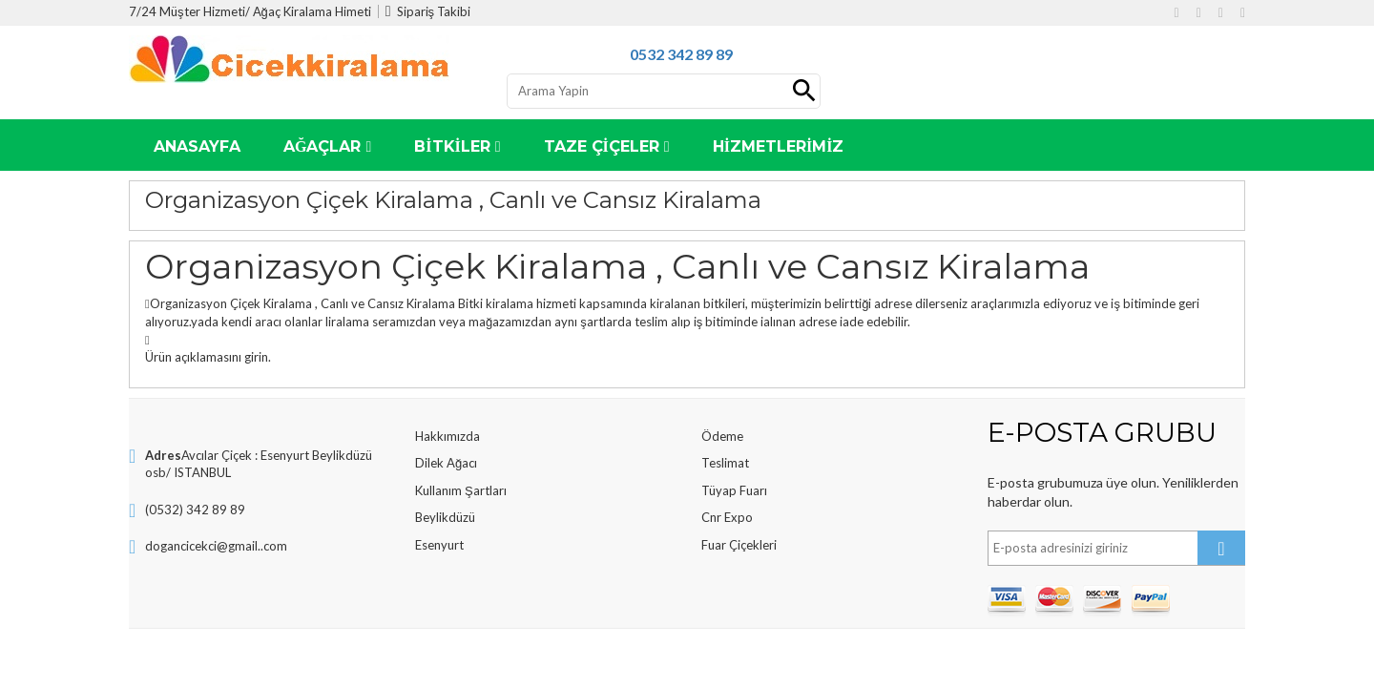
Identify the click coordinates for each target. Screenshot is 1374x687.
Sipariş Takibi (427, 11)
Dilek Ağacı (446, 462)
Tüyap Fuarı (734, 490)
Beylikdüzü (445, 517)
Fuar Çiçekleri (739, 544)
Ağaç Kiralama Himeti (312, 11)
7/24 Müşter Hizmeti (187, 11)
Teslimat (725, 462)
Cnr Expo (727, 517)
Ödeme (722, 436)
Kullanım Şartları (461, 490)
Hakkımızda (447, 436)
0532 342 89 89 (681, 54)
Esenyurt (439, 544)
